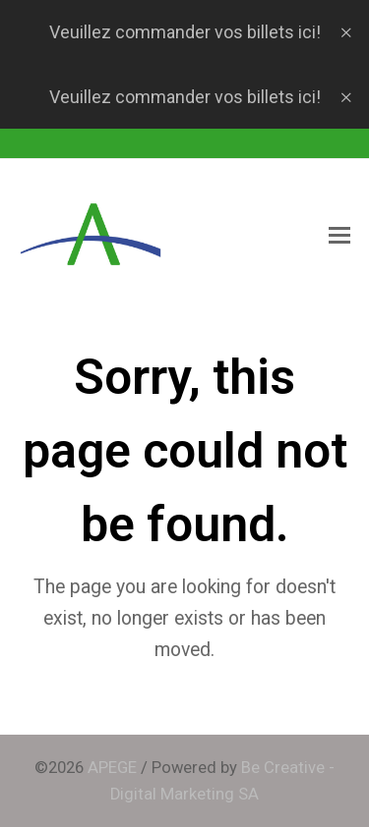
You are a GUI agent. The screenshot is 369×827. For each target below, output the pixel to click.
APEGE (112, 767)
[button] (339, 235)
